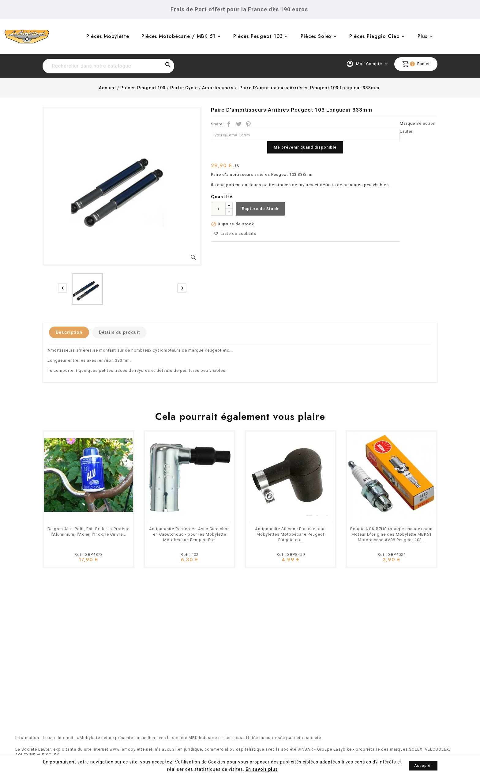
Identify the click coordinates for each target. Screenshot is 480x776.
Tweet (238, 124)
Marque (407, 123)
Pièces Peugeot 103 (258, 36)
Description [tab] (69, 332)
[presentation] (62, 288)
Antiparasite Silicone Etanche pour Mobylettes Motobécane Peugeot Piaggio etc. (290, 534)
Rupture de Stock (260, 208)
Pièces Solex (316, 36)
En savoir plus (262, 769)
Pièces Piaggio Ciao (374, 36)
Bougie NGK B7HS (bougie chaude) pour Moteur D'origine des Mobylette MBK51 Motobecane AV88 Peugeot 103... (391, 534)
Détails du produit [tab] (119, 332)
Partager (229, 124)
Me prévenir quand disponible (305, 147)
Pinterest (248, 124)
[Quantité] (218, 209)
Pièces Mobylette (107, 36)
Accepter (423, 765)
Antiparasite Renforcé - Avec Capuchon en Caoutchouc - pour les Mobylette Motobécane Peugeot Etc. (189, 534)
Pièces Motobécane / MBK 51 (178, 36)
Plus (422, 36)
